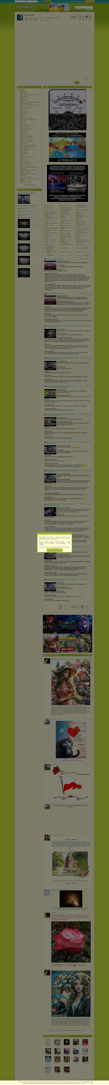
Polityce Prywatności (81, 1083)
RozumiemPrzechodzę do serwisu (54, 550)
